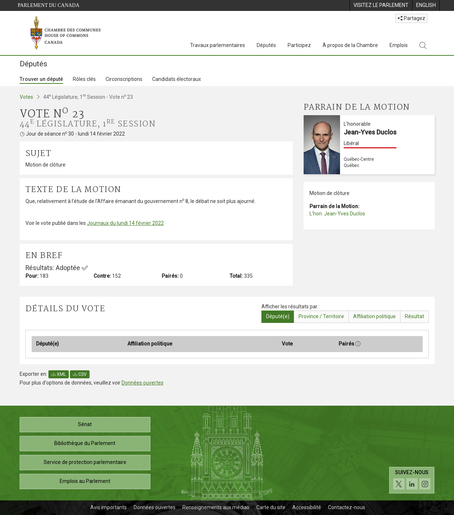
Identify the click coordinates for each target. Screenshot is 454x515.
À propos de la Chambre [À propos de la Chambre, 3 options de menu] (350, 45)
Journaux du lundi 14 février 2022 (125, 223)
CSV (80, 374)
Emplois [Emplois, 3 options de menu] (399, 45)
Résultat (414, 316)
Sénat (85, 424)
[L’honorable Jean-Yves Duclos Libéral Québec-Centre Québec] (369, 144)
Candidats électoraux (176, 79)
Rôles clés (84, 79)
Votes (26, 97)
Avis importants (108, 507)
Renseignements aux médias (215, 507)
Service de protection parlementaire (85, 462)
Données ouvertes (142, 383)
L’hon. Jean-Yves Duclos (337, 213)
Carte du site (270, 507)
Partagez (411, 18)
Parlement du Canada (49, 5)
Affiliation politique (374, 316)
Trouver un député (41, 79)
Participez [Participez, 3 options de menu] (299, 45)
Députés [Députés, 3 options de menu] (266, 45)
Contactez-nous (346, 507)
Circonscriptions (124, 79)
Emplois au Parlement (85, 481)
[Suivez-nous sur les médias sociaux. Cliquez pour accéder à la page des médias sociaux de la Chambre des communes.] (412, 480)
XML (58, 374)
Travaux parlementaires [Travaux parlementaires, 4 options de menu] (217, 45)
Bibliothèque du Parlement (84, 443)
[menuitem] (381, 5)
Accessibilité (306, 507)
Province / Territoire (321, 316)
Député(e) (277, 316)
